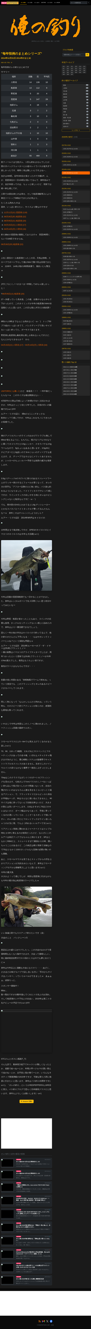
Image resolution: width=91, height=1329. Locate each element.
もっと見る (76, 130)
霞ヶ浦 (75, 114)
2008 (76, 70)
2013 (80, 68)
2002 (76, 72)
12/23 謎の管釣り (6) (69, 248)
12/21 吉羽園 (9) (67, 313)
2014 (76, 68)
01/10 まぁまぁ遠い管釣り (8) (71, 209)
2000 (84, 72)
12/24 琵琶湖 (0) (67, 198)
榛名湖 (75, 94)
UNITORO (43, 2)
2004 (68, 72)
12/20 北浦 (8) (67, 358)
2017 (64, 68)
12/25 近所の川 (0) (68, 265)
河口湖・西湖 (75, 120)
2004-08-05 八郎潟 (70, 391)
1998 (68, 74)
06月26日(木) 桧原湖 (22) (15, 217)
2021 (72, 66)
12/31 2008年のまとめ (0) (70, 245)
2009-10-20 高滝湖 (70, 394)
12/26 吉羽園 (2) (67, 282)
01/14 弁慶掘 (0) (67, 332)
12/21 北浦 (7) (67, 355)
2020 (76, 66)
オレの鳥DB (57, 2)
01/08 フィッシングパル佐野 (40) (72, 276)
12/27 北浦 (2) (67, 324)
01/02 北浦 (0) (67, 335)
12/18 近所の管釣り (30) (70, 268)
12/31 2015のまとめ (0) (69, 165)
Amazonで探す (26, 1101)
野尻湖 (75, 109)
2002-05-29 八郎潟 (70, 385)
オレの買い (30, 2)
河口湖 (75, 91)
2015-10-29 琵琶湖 (70, 379)
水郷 (75, 111)
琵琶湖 (75, 97)
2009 (72, 70)
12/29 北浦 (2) (67, 352)
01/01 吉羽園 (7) (67, 212)
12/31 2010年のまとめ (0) (70, 229)
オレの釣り (23, 2)
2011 (64, 70)
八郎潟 (75, 88)
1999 (64, 74)
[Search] (78, 2)
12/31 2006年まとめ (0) (69, 279)
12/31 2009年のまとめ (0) (70, 237)
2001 (80, 72)
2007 (80, 70)
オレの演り (50, 2)
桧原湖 (75, 106)
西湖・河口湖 (75, 117)
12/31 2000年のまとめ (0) (70, 310)
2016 (68, 68)
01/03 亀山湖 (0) (67, 321)
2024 (64, 66)
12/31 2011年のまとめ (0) (70, 215)
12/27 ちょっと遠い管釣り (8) (71, 218)
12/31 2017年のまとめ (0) (70, 148)
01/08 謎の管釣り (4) (69, 256)
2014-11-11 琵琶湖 (70, 367)
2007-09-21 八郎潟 (70, 370)
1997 (72, 74)
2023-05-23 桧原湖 (70, 376)
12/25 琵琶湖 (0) (67, 195)
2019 (80, 66)
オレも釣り (37, 2)
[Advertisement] (26, 1133)
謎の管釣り (75, 123)
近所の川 (75, 126)
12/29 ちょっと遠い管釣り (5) (71, 262)
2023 (68, 66)
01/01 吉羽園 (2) (67, 226)
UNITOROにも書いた (10, 391)
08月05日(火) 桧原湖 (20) (15, 221)
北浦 (75, 103)
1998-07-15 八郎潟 (70, 373)
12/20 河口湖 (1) (67, 301)
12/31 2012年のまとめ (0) (70, 192)
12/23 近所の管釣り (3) (69, 201)
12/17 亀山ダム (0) (68, 184)
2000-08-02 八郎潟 (70, 382)
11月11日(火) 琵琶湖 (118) (15, 212)
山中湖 (75, 100)
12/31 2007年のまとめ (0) (70, 259)
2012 (84, 68)
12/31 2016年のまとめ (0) (70, 156)
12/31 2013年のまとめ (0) (70, 181)
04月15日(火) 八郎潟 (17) (15, 225)
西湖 (75, 85)
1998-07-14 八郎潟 (70, 388)
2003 (72, 72)
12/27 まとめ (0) (67, 290)
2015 (72, 68)
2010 (68, 70)
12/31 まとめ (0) (67, 338)
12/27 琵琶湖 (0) (67, 344)
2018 (84, 66)
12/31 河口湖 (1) (67, 298)
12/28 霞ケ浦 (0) (67, 341)
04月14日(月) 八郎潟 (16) (15, 229)
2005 (64, 72)
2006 (84, 70)
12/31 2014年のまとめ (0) (70, 173)
